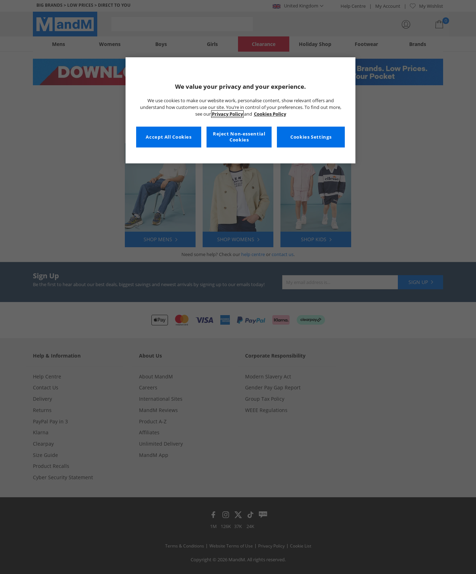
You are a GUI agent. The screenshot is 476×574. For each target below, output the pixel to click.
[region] (240, 110)
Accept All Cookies (168, 137)
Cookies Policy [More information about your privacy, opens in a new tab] (270, 114)
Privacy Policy (227, 114)
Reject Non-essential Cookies (239, 137)
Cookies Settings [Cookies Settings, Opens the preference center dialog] (310, 137)
